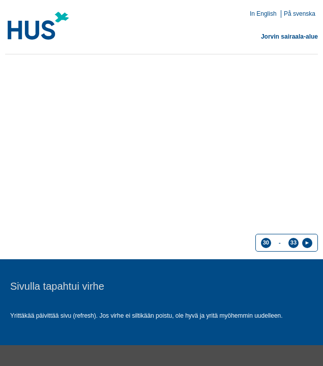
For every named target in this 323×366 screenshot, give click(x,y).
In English (263, 13)
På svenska (299, 13)
